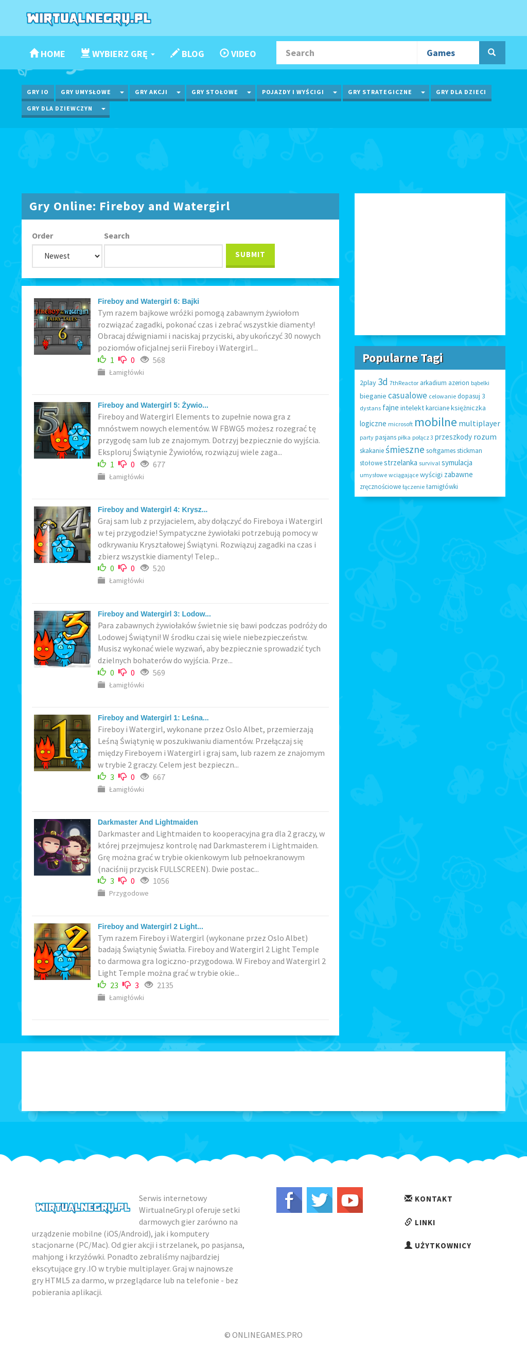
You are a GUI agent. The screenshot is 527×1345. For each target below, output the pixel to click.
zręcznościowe (380, 486)
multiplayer (479, 423)
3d (383, 381)
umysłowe (373, 475)
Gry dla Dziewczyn (60, 108)
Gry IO (38, 92)
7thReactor (404, 383)
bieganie (373, 396)
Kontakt (429, 1199)
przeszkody (453, 437)
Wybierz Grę (118, 54)
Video (238, 54)
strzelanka (400, 462)
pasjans (385, 437)
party (367, 437)
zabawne (458, 474)
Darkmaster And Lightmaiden (148, 822)
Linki (420, 1222)
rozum (485, 436)
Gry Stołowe (214, 92)
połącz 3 (422, 437)
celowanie (442, 396)
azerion (458, 382)
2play (368, 382)
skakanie (372, 450)
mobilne (435, 422)
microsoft (400, 424)
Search (117, 235)
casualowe (407, 395)
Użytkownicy (438, 1245)
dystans (370, 408)
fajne (390, 407)
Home (47, 54)
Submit (250, 254)
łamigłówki (442, 486)
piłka (404, 437)
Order (42, 235)
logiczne (373, 423)
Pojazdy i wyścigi (293, 92)
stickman (469, 450)
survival (429, 463)
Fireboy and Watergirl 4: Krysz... (152, 509)
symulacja (457, 462)
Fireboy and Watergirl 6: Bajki (148, 301)
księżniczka (468, 407)
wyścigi (431, 474)
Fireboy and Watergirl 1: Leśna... (153, 718)
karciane (437, 408)
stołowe (371, 463)
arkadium (433, 382)
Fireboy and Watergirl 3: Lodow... (154, 614)
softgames (440, 450)
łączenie (413, 486)
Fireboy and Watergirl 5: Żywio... (153, 405)
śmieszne (405, 449)
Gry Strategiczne (380, 92)
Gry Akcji (151, 92)
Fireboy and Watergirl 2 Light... (150, 926)
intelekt (412, 407)
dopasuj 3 (471, 396)
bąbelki (480, 383)
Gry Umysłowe (86, 92)
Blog (187, 54)
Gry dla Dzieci (461, 92)
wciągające (403, 475)
